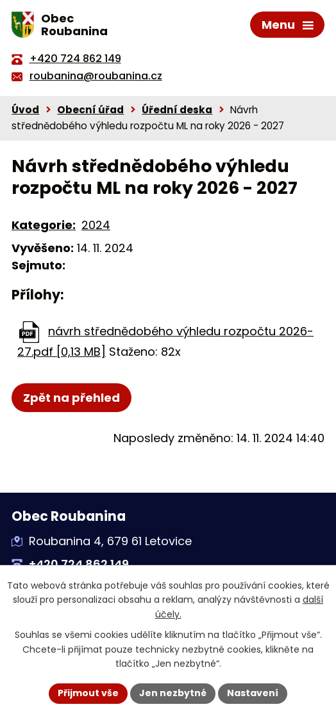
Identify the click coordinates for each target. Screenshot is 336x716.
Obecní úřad (90, 109)
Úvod (25, 109)
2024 (95, 225)
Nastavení (252, 693)
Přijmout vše (88, 693)
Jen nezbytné (172, 693)
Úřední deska (177, 109)
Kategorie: (44, 225)
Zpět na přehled (71, 398)
